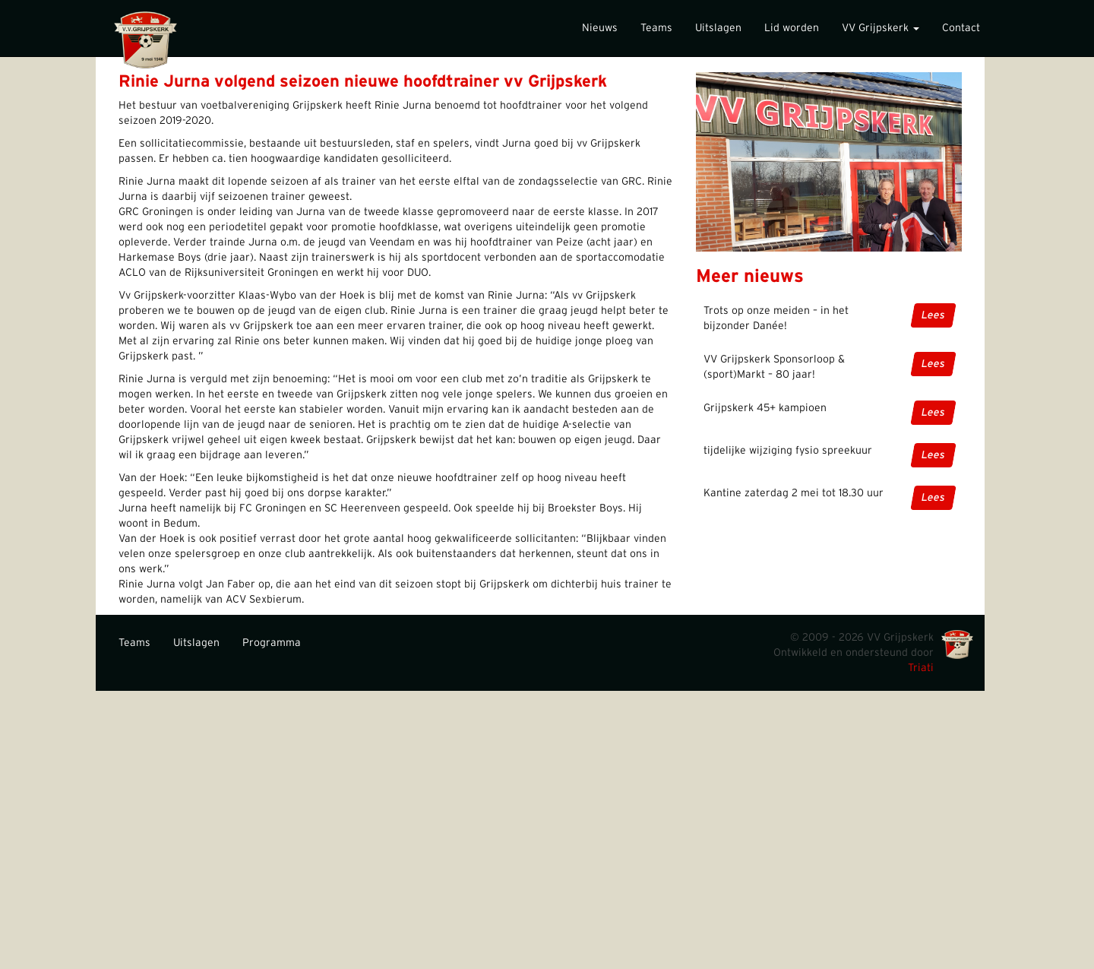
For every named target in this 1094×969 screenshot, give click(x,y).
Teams (656, 28)
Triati (921, 668)
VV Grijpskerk (880, 28)
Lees (933, 315)
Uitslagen (718, 28)
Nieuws (600, 28)
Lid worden (791, 28)
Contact (961, 28)
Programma (271, 643)
